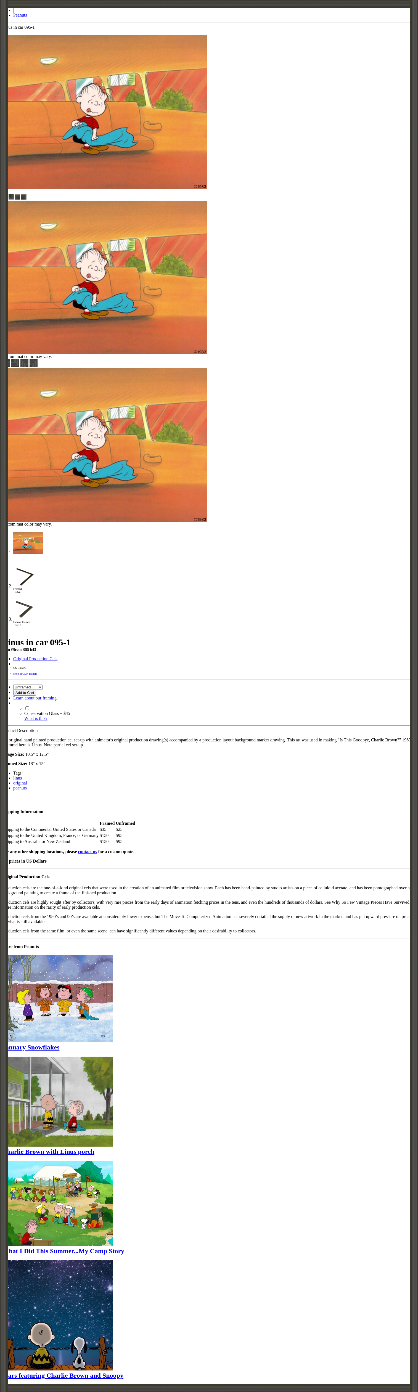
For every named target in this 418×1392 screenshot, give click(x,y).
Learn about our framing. (35, 698)
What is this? (35, 718)
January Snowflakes (30, 1047)
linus (17, 778)
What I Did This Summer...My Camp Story (63, 1251)
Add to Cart (24, 693)
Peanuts (20, 15)
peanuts (20, 788)
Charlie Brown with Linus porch (48, 1151)
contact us (87, 851)
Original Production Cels (35, 658)
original (20, 783)
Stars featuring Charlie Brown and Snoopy (62, 1375)
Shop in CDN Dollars (25, 673)
